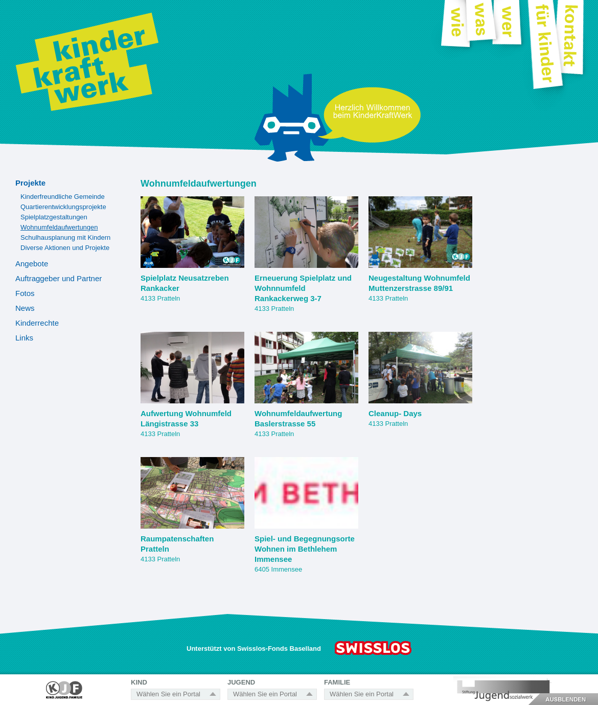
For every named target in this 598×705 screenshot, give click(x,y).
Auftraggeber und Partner (58, 278)
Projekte (30, 182)
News (25, 308)
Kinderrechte (37, 323)
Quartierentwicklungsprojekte (63, 207)
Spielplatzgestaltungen (53, 217)
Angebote (31, 263)
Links (24, 337)
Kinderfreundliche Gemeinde (62, 196)
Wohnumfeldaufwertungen (59, 227)
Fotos (25, 293)
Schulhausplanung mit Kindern (65, 237)
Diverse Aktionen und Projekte (64, 248)
